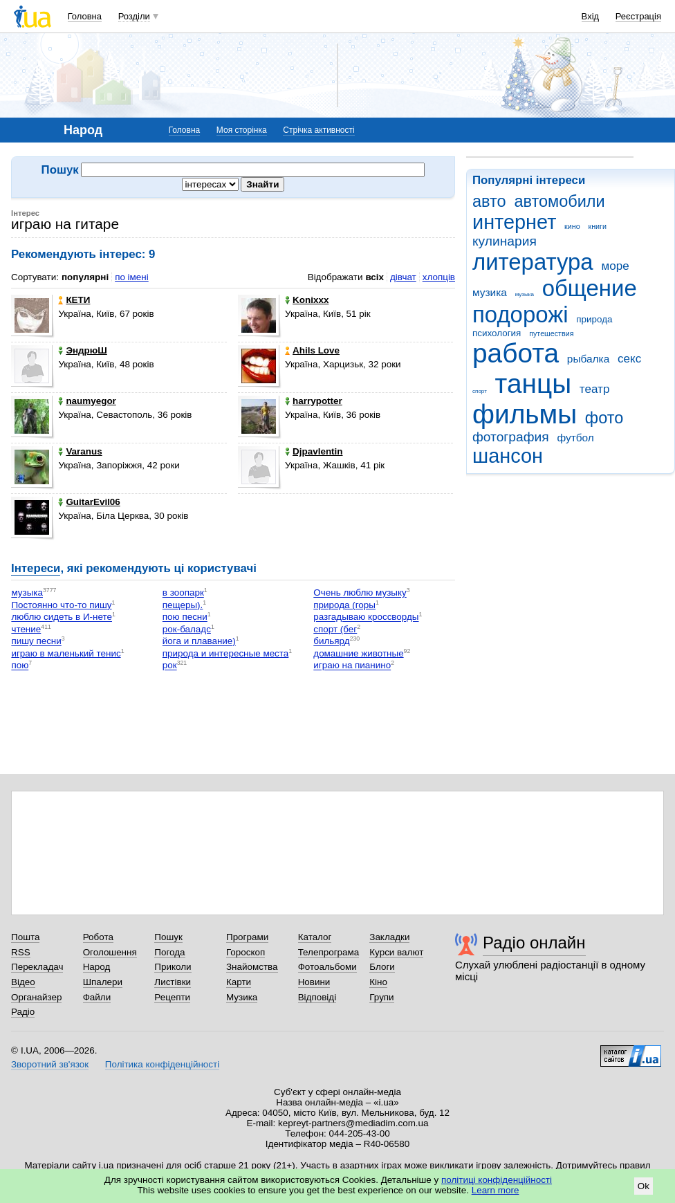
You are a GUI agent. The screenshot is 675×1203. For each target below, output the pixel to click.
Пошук (168, 937)
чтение (26, 629)
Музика (241, 997)
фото (604, 418)
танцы (533, 383)
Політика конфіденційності (162, 1064)
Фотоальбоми (327, 967)
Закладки (389, 937)
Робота (98, 937)
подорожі (520, 314)
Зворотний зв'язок (50, 1064)
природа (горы (344, 605)
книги (597, 226)
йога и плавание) (199, 641)
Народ (97, 967)
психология (496, 333)
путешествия (551, 333)
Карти (238, 982)
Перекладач (37, 967)
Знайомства (252, 967)
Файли (97, 997)
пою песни (185, 617)
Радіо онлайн (534, 942)
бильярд (331, 641)
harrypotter (313, 401)
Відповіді (317, 997)
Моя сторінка (241, 130)
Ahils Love (312, 350)
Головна (85, 16)
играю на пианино (352, 666)
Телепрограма (329, 952)
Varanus (80, 451)
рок (170, 666)
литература (532, 262)
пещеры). (183, 605)
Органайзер (36, 997)
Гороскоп (245, 952)
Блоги (382, 967)
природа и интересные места (225, 653)
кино (572, 226)
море (615, 266)
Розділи (134, 16)
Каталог (315, 937)
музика (489, 292)
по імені (132, 277)
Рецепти (172, 997)
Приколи (172, 967)
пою (19, 666)
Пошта (25, 937)
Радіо (23, 1012)
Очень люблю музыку (359, 593)
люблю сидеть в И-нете (61, 617)
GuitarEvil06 (89, 502)
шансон (507, 456)
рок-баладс (187, 629)
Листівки (172, 982)
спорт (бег (335, 629)
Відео (23, 982)
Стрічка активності (318, 130)
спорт (479, 391)
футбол (575, 437)
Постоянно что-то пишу (61, 605)
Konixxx (307, 300)
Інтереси (35, 568)
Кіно (378, 982)
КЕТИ (74, 300)
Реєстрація (638, 16)
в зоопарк (183, 593)
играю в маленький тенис (65, 653)
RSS (20, 952)
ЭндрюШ (82, 350)
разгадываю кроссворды (365, 617)
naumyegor (86, 401)
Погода (169, 952)
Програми (247, 937)
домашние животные (358, 653)
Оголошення (110, 952)
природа (594, 319)
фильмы (524, 414)
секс (629, 358)
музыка (524, 294)
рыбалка (588, 359)
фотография (510, 437)
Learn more (495, 1190)
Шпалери (102, 982)
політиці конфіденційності (496, 1180)
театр (595, 389)
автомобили (559, 201)
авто (489, 201)
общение (589, 288)
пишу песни (36, 641)
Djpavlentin (313, 451)
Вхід (591, 16)
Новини (314, 982)
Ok (643, 1186)
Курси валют (396, 952)
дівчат (403, 277)
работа (515, 353)
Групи (381, 997)
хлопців (439, 277)
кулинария (504, 241)
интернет (514, 222)
